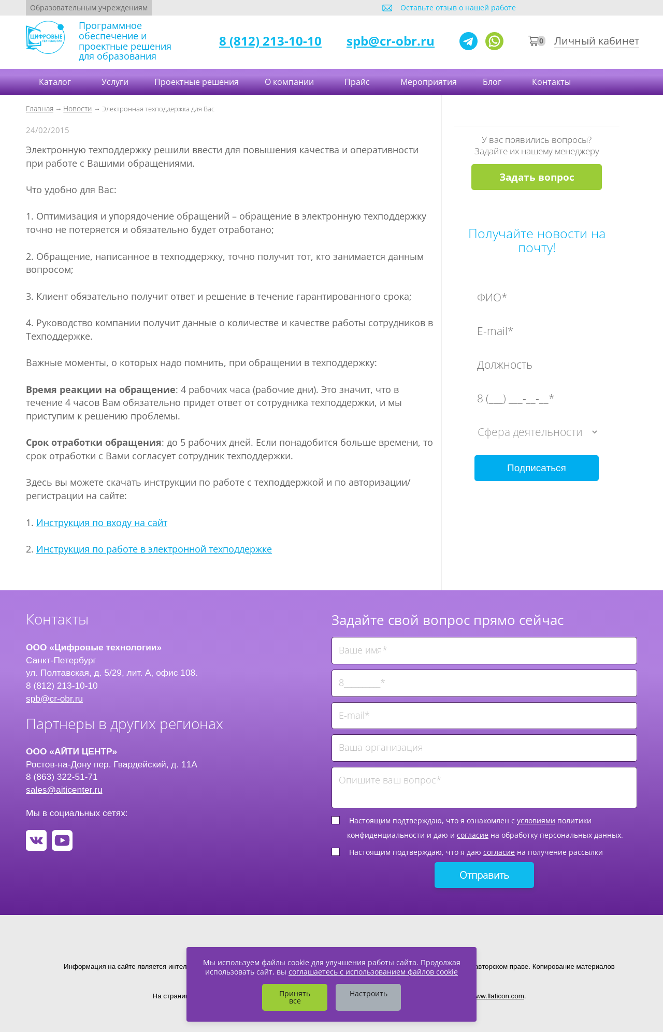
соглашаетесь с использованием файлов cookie (373, 972)
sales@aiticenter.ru (64, 789)
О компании (290, 82)
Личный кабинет (596, 41)
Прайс (358, 82)
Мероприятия (428, 82)
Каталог (56, 82)
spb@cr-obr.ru (391, 40)
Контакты (552, 82)
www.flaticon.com (497, 996)
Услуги (115, 82)
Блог (493, 82)
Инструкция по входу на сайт (101, 522)
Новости (77, 108)
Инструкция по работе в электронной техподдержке (154, 549)
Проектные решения (196, 82)
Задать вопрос (536, 177)
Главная (39, 108)
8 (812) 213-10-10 (270, 40)
